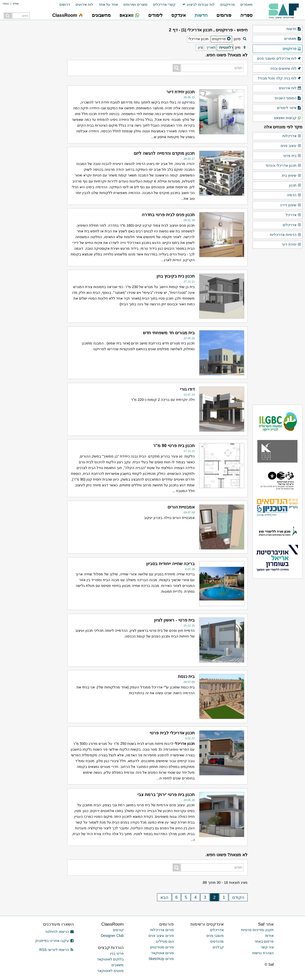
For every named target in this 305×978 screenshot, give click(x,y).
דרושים (64, 5)
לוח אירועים (84, 5)
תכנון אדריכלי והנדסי (283, 165)
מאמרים (246, 5)
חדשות (293, 29)
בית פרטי (292, 156)
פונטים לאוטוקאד (110, 971)
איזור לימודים (289, 108)
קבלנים (218, 947)
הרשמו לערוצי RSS (56, 949)
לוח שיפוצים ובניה (285, 68)
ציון (200, 47)
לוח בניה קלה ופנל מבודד (279, 78)
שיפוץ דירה (290, 205)
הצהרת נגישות (263, 953)
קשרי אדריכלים (164, 5)
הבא (164, 897)
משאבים (117, 965)
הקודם (238, 897)
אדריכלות (291, 136)
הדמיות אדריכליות (285, 235)
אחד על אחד (108, 5)
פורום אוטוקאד (162, 953)
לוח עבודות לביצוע (201, 5)
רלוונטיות (226, 47)
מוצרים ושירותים (135, 5)
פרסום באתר (264, 941)
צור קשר (267, 947)
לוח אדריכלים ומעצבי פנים (279, 58)
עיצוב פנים (291, 146)
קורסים (118, 930)
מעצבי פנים (215, 936)
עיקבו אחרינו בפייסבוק (54, 940)
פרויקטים (292, 49)
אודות (269, 936)
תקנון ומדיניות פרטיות (257, 930)
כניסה (6, 3)
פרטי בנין (117, 953)
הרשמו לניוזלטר (59, 931)
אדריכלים (292, 225)
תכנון (295, 185)
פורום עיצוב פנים (161, 936)
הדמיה (294, 195)
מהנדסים (217, 941)
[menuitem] (244, 4)
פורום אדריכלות (162, 930)
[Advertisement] (31, 257)
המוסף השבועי (287, 98)
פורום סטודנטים (162, 947)
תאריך (210, 47)
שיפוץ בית (291, 176)
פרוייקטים (227, 5)
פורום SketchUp (161, 959)
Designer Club (112, 936)
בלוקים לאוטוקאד (110, 959)
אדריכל (293, 215)
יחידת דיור (291, 244)
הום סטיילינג (165, 941)
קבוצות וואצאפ (287, 118)
